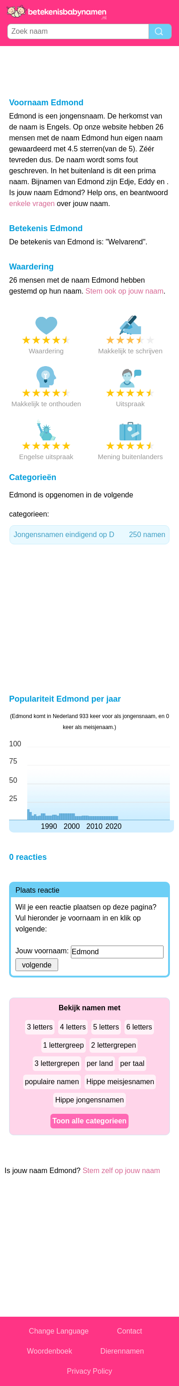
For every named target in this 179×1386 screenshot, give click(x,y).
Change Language (59, 1331)
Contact (129, 1331)
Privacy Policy (89, 1371)
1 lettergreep (63, 1045)
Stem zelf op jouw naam (121, 1170)
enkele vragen (32, 203)
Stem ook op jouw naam (124, 291)
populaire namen (52, 1082)
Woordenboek (49, 1351)
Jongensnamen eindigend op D (89, 534)
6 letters (139, 1027)
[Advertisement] (89, 71)
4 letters (73, 1027)
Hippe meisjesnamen (120, 1082)
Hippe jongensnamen (89, 1100)
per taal (132, 1063)
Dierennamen (122, 1351)
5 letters (106, 1027)
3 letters (40, 1027)
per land (100, 1063)
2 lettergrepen (113, 1045)
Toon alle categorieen (89, 1121)
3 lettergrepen (57, 1063)
